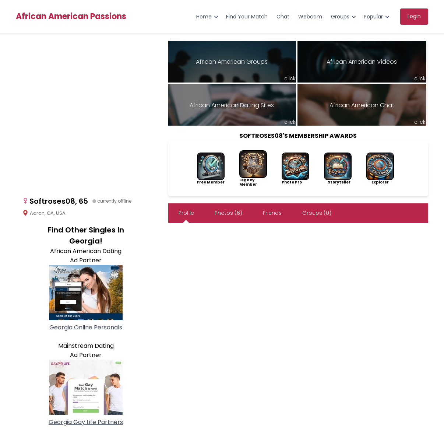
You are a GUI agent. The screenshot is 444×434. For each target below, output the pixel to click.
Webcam (310, 16)
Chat (282, 16)
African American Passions (71, 16)
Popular (373, 16)
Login (414, 16)
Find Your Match (247, 16)
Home (204, 16)
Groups (340, 16)
